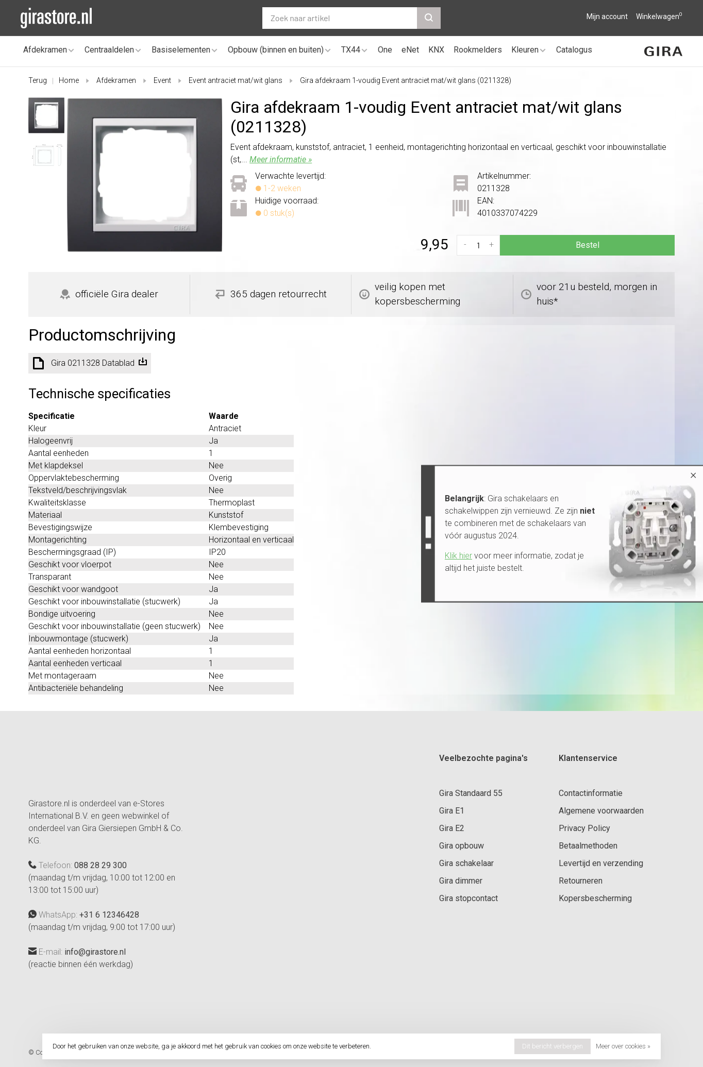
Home (69, 80)
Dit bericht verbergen (552, 1046)
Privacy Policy (584, 828)
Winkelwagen (659, 16)
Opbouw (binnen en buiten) (276, 50)
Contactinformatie (591, 793)
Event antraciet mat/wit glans (235, 80)
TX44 (350, 50)
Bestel (587, 245)
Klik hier (458, 556)
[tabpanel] (145, 175)
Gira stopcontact (468, 898)
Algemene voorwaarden (601, 811)
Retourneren (580, 881)
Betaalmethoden (588, 846)
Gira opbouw (461, 846)
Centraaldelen (109, 50)
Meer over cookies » (623, 1046)
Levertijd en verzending (601, 863)
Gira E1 (451, 811)
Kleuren (525, 50)
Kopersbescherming (595, 898)
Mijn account (607, 16)
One (385, 50)
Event (162, 80)
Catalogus (574, 50)
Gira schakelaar (466, 863)
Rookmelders (478, 50)
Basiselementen (181, 50)
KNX (436, 50)
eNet (410, 50)
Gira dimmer (460, 881)
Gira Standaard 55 (471, 793)
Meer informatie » (280, 159)
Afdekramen (45, 50)
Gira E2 (451, 828)
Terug (37, 80)
